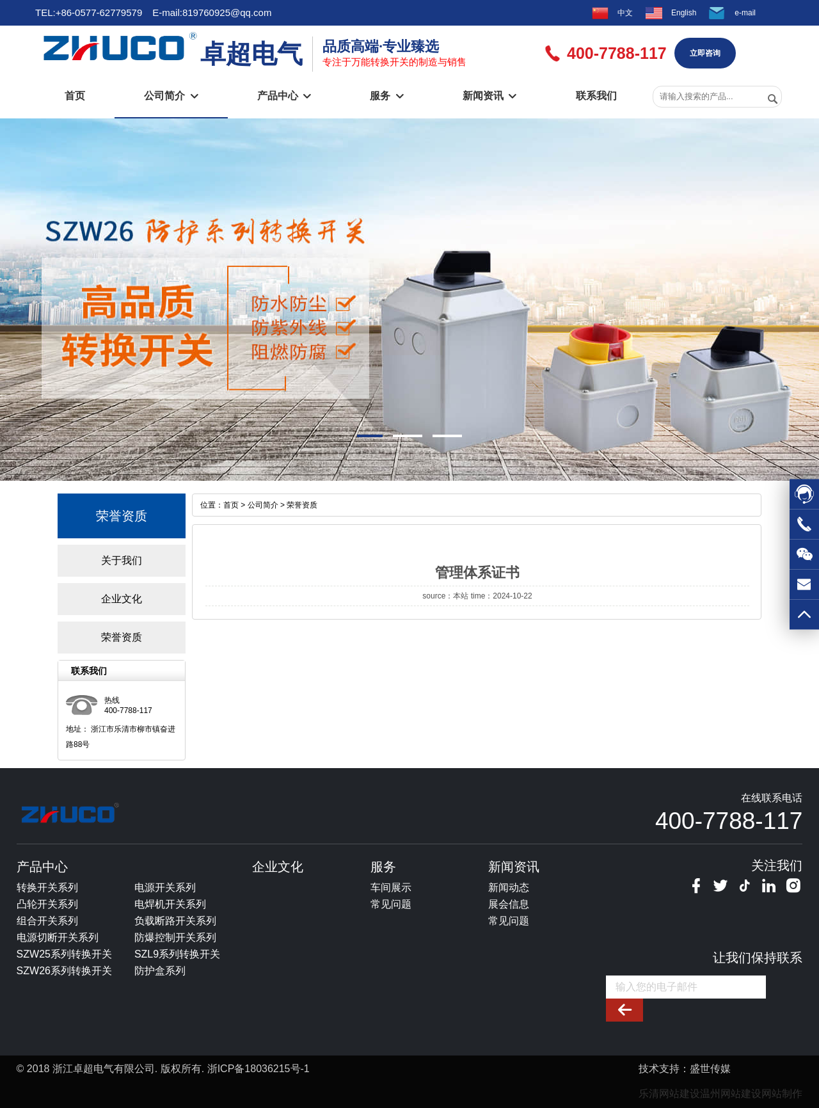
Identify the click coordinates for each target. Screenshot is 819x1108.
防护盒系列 (160, 970)
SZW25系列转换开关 (64, 954)
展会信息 (508, 904)
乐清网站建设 (669, 1093)
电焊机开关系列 (170, 904)
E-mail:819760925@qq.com (211, 12)
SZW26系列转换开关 (64, 970)
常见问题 (390, 904)
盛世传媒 (710, 1068)
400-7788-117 (728, 821)
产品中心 (284, 95)
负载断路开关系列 (175, 920)
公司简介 (171, 95)
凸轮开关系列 (47, 904)
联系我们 (596, 95)
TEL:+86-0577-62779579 (88, 12)
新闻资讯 (489, 95)
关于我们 (121, 560)
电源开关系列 (165, 887)
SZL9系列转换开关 (177, 954)
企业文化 (121, 598)
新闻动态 (508, 887)
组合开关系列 (47, 920)
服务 (386, 95)
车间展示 (390, 887)
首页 (75, 95)
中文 (625, 12)
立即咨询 (705, 53)
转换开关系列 (47, 887)
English (683, 12)
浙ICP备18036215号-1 (258, 1068)
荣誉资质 (121, 637)
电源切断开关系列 (58, 937)
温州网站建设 (730, 1093)
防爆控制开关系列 (175, 937)
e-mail (745, 12)
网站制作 (781, 1093)
